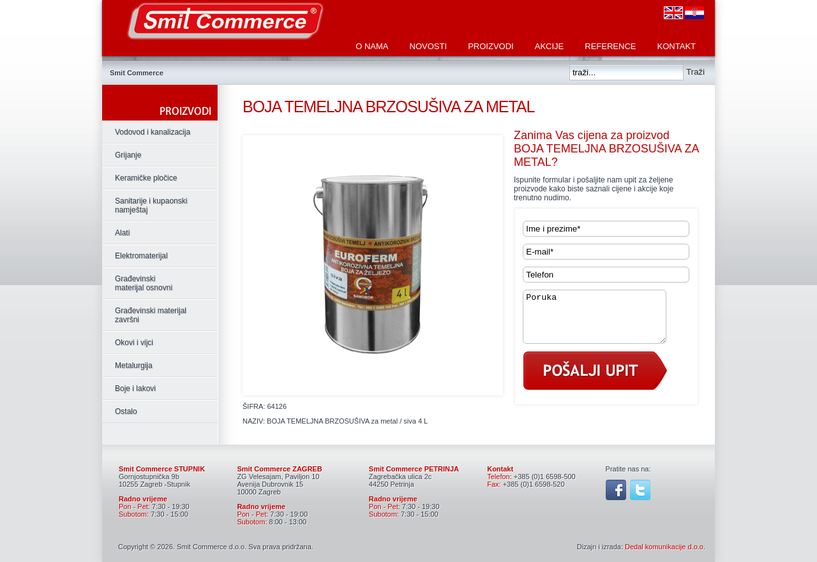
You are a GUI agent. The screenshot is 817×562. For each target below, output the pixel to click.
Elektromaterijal (141, 255)
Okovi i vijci (134, 342)
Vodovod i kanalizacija (152, 132)
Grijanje (128, 155)
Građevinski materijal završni (150, 315)
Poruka (602, 321)
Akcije (549, 46)
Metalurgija (134, 365)
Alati (122, 232)
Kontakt (676, 46)
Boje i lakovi (135, 388)
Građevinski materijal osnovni (143, 283)
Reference (610, 46)
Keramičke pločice (146, 178)
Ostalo (126, 411)
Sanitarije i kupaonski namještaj (151, 205)
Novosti (428, 46)
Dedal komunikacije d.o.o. (665, 547)
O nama (372, 46)
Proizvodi (491, 46)
